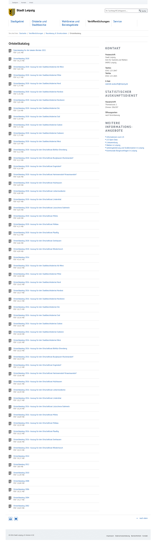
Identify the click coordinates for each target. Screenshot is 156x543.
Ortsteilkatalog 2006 (21, 489)
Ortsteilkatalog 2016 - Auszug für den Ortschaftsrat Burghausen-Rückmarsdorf (43, 356)
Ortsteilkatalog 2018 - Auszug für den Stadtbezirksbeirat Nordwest (38, 100)
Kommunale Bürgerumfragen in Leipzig (121, 150)
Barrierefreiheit (136, 536)
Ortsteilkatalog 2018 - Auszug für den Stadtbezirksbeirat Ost (36, 108)
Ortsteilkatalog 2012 (21, 464)
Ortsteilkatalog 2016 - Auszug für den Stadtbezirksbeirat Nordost (38, 290)
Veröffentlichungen (99, 21)
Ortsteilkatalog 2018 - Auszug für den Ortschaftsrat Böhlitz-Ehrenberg (40, 149)
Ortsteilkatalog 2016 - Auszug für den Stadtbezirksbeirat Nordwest (38, 298)
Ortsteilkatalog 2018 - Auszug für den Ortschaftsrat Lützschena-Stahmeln (41, 207)
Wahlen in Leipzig (113, 145)
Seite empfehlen (16, 519)
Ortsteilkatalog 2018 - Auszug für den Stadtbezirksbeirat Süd (36, 116)
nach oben (144, 518)
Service (117, 21)
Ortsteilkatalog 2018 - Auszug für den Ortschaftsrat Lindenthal (37, 199)
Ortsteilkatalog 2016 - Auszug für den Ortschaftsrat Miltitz (35, 414)
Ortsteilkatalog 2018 (21, 58)
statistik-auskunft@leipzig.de (116, 84)
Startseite (22, 33)
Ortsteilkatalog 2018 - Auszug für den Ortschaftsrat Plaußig (36, 232)
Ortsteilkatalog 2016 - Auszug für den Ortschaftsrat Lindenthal (37, 398)
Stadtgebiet (17, 21)
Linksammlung (112, 142)
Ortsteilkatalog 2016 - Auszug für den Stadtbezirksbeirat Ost (36, 307)
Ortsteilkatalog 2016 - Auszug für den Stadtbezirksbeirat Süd (36, 315)
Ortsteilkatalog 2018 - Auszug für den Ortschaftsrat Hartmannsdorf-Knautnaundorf (44, 174)
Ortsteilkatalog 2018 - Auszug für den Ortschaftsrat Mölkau (35, 224)
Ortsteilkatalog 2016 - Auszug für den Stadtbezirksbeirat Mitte (37, 274)
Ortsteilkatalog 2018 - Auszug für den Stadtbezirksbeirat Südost (37, 124)
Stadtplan (15, 2)
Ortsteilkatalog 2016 (21, 257)
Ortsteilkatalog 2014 (21, 456)
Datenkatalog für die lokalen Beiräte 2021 (29, 50)
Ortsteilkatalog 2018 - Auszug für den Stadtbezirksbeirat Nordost (38, 91)
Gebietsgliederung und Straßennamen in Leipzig (125, 148)
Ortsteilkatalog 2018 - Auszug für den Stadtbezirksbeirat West (37, 141)
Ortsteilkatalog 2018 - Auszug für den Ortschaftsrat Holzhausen (37, 182)
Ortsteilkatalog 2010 (21, 472)
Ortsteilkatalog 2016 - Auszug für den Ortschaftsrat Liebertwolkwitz (39, 390)
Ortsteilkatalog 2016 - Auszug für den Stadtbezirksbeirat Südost (37, 323)
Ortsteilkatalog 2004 (21, 497)
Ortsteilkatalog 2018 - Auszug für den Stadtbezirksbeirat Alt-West (38, 67)
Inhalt (31, 2)
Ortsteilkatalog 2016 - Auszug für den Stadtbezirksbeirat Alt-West (38, 265)
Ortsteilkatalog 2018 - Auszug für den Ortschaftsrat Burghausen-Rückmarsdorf (43, 158)
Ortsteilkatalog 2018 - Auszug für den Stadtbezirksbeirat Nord (37, 83)
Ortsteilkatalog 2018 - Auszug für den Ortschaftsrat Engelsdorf (37, 166)
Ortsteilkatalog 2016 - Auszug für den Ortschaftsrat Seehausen (37, 439)
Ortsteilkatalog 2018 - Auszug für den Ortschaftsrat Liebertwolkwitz (39, 191)
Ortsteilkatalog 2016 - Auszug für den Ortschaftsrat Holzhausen (37, 381)
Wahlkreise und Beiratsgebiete (70, 23)
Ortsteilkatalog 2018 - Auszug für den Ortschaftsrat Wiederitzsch (38, 249)
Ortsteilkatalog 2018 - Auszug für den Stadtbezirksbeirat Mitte (37, 75)
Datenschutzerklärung (122, 536)
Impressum (110, 536)
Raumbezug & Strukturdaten (56, 33)
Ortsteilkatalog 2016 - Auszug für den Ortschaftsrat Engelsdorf (37, 365)
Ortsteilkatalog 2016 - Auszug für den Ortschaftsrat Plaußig (36, 431)
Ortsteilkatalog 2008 (21, 481)
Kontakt (23, 2)
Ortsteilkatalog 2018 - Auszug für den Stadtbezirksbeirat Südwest (38, 133)
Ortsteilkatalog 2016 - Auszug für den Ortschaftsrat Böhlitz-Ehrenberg (40, 348)
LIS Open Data (111, 139)
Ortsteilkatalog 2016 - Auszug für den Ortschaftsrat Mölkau (35, 423)
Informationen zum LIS (115, 137)
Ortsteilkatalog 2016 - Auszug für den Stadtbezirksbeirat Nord (37, 282)
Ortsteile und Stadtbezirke (39, 23)
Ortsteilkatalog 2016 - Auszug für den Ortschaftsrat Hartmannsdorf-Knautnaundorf (44, 373)
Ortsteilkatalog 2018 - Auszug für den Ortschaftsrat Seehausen (37, 240)
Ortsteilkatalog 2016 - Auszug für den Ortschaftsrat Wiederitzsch (38, 447)
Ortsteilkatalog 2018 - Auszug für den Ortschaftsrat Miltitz (35, 216)
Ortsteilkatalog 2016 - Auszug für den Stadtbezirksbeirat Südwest (38, 332)
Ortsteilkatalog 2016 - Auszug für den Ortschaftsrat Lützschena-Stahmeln (41, 406)
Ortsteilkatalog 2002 (21, 505)
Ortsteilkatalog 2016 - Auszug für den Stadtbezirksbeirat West (37, 340)
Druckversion (10, 519)
